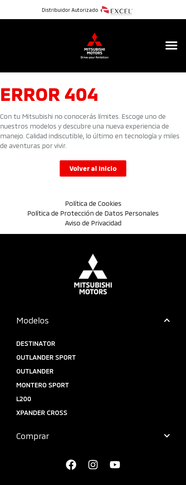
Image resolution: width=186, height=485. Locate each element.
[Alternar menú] (171, 45)
